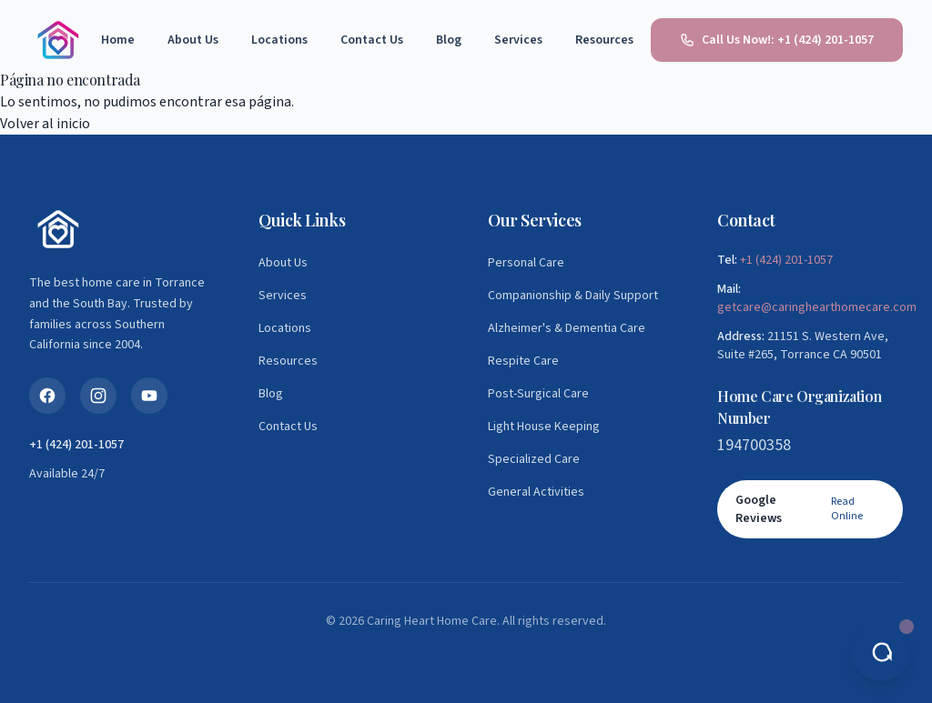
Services (518, 40)
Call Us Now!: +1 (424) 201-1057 (777, 40)
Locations (279, 40)
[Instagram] (98, 395)
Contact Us (371, 40)
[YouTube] (149, 395)
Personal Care (526, 263)
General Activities (536, 492)
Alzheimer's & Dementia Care (566, 328)
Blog (448, 40)
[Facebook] (47, 395)
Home (118, 40)
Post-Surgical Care (538, 394)
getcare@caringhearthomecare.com (817, 307)
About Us (192, 40)
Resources (604, 40)
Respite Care (523, 361)
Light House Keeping (544, 426)
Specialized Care (534, 459)
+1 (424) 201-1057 (786, 260)
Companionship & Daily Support (573, 295)
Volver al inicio (45, 124)
